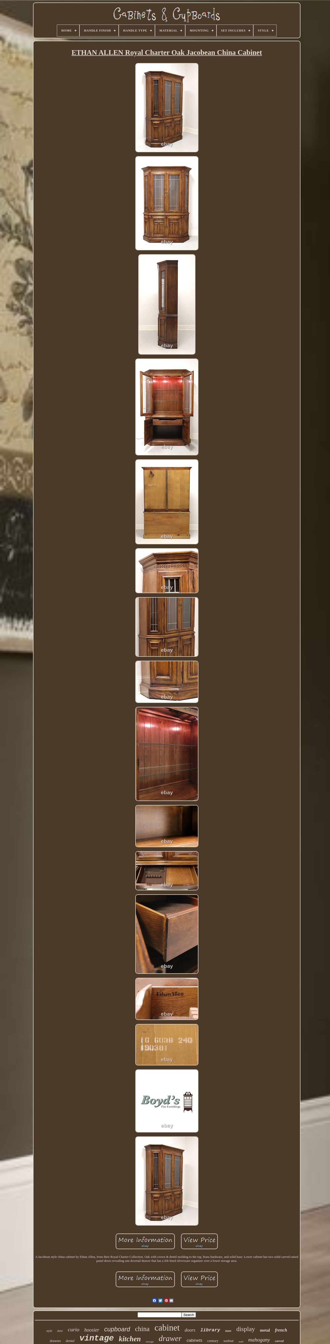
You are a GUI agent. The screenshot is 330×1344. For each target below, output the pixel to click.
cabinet (167, 1328)
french (281, 1330)
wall (241, 1341)
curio (73, 1329)
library (210, 1330)
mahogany (259, 1340)
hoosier (91, 1330)
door (60, 1331)
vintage (96, 1338)
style (49, 1331)
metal (265, 1330)
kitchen (130, 1339)
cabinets (194, 1340)
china (142, 1329)
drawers (55, 1341)
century (213, 1341)
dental (70, 1341)
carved (279, 1341)
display (245, 1329)
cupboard (117, 1329)
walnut (228, 1341)
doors (189, 1330)
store (228, 1331)
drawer (170, 1338)
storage (150, 1341)
